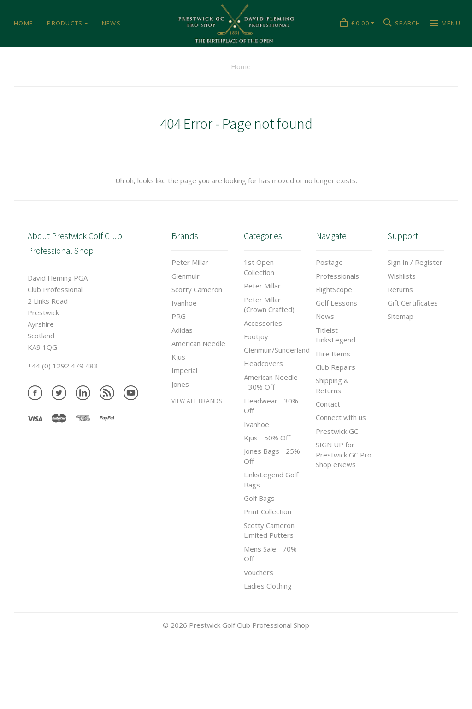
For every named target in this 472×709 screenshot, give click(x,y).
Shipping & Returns (332, 385)
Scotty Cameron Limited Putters (269, 530)
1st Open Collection (259, 267)
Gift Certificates (413, 302)
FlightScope (334, 289)
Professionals (337, 276)
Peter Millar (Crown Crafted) (269, 304)
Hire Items (333, 353)
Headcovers (263, 363)
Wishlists (402, 276)
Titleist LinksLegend (335, 335)
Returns (400, 289)
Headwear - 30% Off (271, 405)
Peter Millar (189, 262)
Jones (180, 384)
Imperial (184, 370)
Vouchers (258, 572)
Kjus (178, 356)
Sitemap (400, 316)
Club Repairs (335, 367)
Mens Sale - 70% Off (270, 554)
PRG (178, 316)
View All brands (196, 401)
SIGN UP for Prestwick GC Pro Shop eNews (344, 454)
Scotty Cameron (196, 289)
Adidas (182, 330)
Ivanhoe (184, 302)
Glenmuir (185, 276)
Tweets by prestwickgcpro (43, 703)
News (325, 316)
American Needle (198, 343)
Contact (328, 404)
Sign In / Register (415, 262)
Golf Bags (259, 498)
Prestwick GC (337, 431)
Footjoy (256, 336)
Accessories (263, 323)
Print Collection (267, 511)
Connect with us (341, 417)
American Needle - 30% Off (271, 382)
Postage (329, 262)
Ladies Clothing (268, 585)
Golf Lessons (336, 302)
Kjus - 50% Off (267, 437)
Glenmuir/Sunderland (277, 349)
